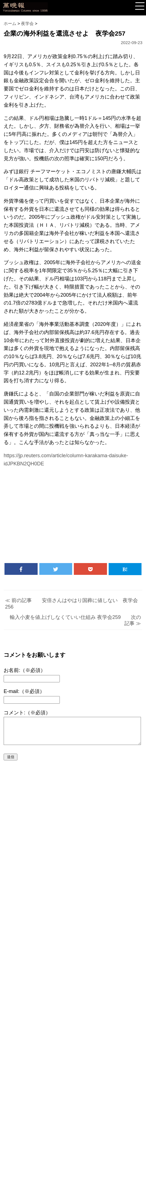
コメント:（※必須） (27, 712)
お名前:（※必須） (24, 670)
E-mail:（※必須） (24, 691)
